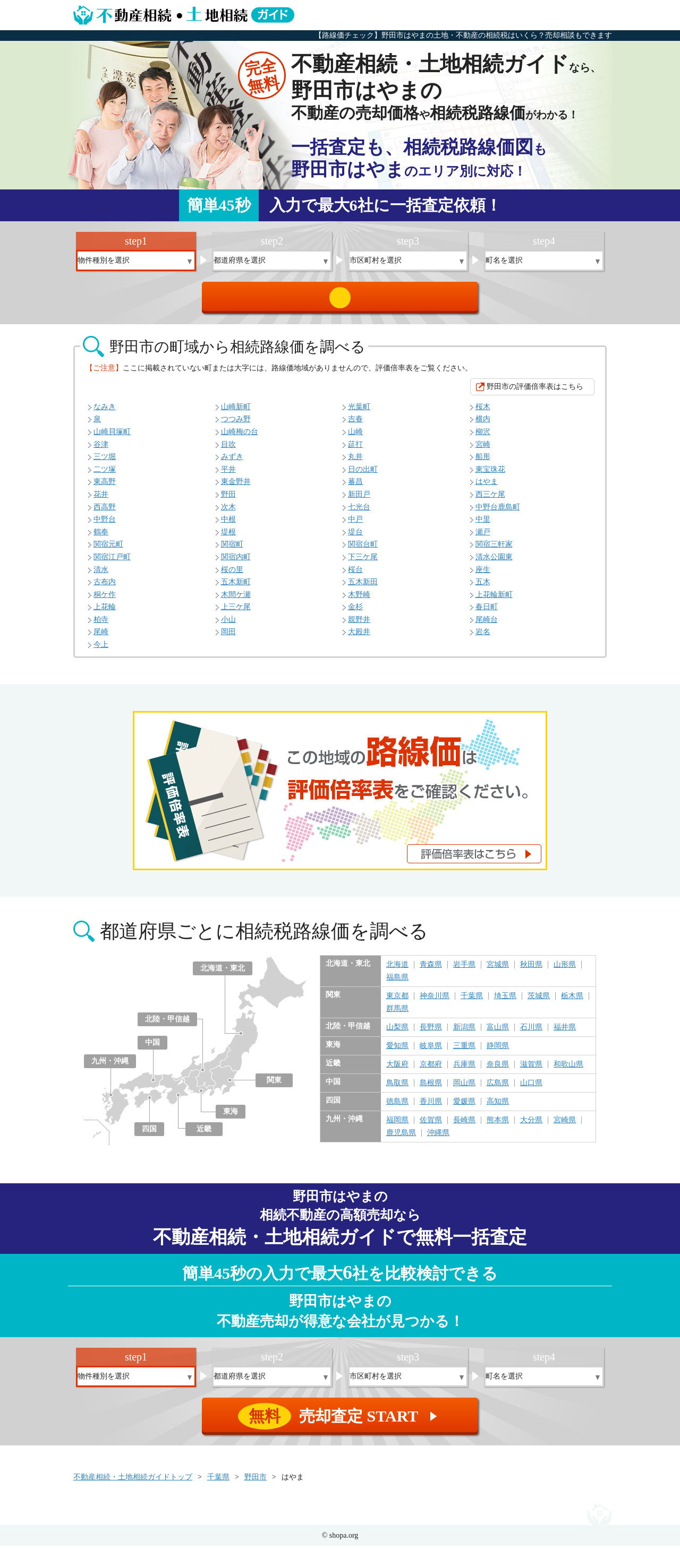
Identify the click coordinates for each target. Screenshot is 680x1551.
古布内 (105, 587)
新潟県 (464, 1032)
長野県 (431, 1032)
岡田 (228, 637)
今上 (101, 650)
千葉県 (472, 1001)
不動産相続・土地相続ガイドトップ (132, 1482)
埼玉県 (505, 1001)
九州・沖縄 (110, 1066)
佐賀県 (431, 1125)
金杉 (355, 612)
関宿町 (232, 549)
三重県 (464, 1051)
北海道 (397, 970)
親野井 (359, 625)
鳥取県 (397, 1088)
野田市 (255, 1482)
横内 (482, 424)
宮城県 (498, 970)
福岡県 (397, 1125)
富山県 (498, 1032)
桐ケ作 (105, 600)
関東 (274, 1085)
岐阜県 (431, 1051)
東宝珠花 (490, 475)
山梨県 (397, 1032)
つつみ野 (236, 424)
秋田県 (531, 970)
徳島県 (397, 1107)
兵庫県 (464, 1069)
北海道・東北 (222, 973)
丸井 (355, 462)
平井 (228, 475)
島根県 (431, 1088)
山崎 (355, 437)
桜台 (355, 575)
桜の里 (232, 575)
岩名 (482, 637)
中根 (228, 524)
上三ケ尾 (236, 612)
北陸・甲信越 (167, 1024)
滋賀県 (531, 1069)
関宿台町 (363, 549)
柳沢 (482, 437)
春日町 (486, 612)
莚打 (355, 450)
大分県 (531, 1125)
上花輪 (105, 612)
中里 (482, 524)
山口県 (531, 1088)
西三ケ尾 (490, 500)
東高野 (105, 487)
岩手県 (464, 970)
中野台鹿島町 (497, 512)
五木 (482, 587)
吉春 (355, 424)
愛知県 (397, 1051)
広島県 (498, 1088)
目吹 (228, 450)
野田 (228, 500)
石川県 (531, 1032)
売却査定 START (341, 300)
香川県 (431, 1107)
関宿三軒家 (494, 549)
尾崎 (101, 637)
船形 (482, 462)
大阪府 (397, 1069)
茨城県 (539, 1001)
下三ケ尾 (363, 562)
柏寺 (101, 625)
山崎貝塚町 (112, 437)
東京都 (397, 1001)
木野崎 (359, 600)
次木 (228, 512)
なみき (105, 412)
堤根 (228, 537)
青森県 (431, 970)
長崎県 (464, 1125)
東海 (230, 1117)
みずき (232, 462)
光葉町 (359, 412)
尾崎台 (486, 625)
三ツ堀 (105, 462)
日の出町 (363, 475)
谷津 (101, 450)
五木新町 (236, 587)
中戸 (355, 524)
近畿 (204, 1134)
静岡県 (498, 1051)
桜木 (482, 412)
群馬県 (397, 1014)
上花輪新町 (494, 600)
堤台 (355, 537)
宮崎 (482, 450)
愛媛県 (464, 1107)
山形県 (565, 970)
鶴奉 (101, 537)
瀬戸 (482, 537)
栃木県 (572, 1001)
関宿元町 (108, 549)
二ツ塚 (105, 475)
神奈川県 (434, 1001)
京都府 (431, 1069)
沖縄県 (438, 1138)
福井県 (565, 1032)
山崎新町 (236, 412)
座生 (482, 575)
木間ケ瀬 (236, 600)
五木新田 (363, 587)
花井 (101, 500)
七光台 (359, 512)
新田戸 (359, 500)
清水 (101, 575)
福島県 (397, 982)
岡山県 (464, 1088)
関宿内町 (236, 562)
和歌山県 (568, 1069)
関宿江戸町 (112, 562)
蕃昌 (355, 487)
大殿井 (359, 637)
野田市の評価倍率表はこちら (535, 392)
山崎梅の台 (239, 437)
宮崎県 (565, 1125)
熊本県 (498, 1125)
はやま (486, 487)
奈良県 (498, 1069)
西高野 (105, 512)
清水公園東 (494, 562)
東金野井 (236, 487)
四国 (149, 1134)
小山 (228, 625)
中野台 (105, 524)
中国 (152, 1048)
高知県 (498, 1107)
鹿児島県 (401, 1138)
